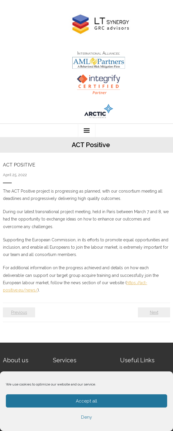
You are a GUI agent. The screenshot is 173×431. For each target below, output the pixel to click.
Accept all (86, 401)
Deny (86, 417)
